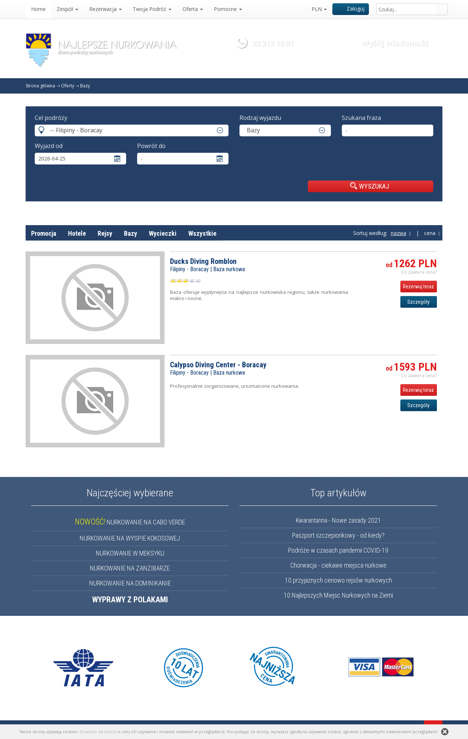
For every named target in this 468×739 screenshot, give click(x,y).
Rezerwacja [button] (105, 8)
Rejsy (105, 233)
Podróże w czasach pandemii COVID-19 (338, 550)
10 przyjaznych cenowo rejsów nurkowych (338, 580)
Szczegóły (418, 302)
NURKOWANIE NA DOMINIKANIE (130, 583)
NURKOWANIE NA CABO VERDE (130, 522)
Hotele (77, 233)
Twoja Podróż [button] (152, 8)
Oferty (67, 86)
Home (38, 8)
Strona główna (40, 86)
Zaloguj (351, 8)
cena (432, 233)
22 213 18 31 (273, 43)
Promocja (43, 233)
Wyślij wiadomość (395, 43)
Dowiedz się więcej (98, 731)
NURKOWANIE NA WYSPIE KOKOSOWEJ (130, 538)
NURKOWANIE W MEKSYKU (130, 553)
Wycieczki (163, 233)
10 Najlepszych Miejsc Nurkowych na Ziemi (338, 595)
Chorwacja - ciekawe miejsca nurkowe (338, 565)
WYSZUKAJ (369, 186)
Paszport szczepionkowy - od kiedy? (338, 535)
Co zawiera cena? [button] (419, 272)
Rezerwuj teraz (418, 286)
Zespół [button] (67, 8)
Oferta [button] (192, 8)
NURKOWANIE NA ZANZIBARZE (130, 568)
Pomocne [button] (228, 8)
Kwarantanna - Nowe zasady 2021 (338, 520)
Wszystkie (202, 233)
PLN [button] (319, 8)
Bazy (85, 86)
